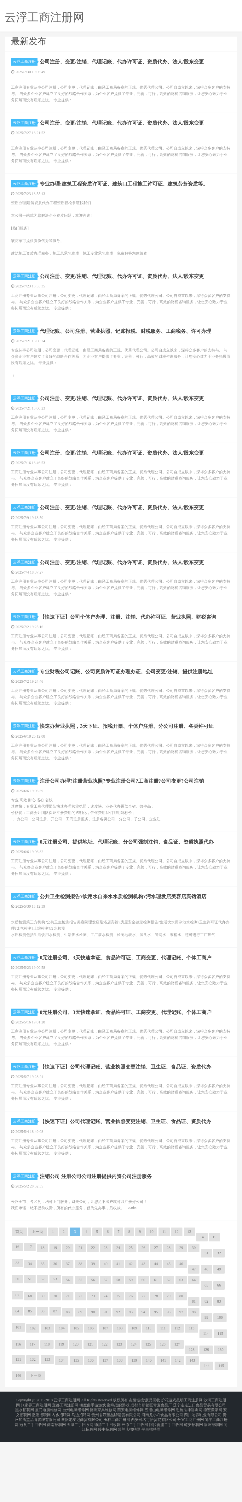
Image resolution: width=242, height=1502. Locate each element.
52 (42, 1347)
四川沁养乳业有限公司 (203, 1479)
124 (133, 1412)
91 (105, 1380)
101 (18, 1395)
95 (156, 1380)
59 (131, 1348)
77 (143, 1364)
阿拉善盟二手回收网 (166, 1487)
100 (220, 1385)
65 (206, 1353)
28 (168, 1316)
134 (62, 1428)
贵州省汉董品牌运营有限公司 (116, 1479)
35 (42, 1332)
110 (149, 1396)
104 (62, 1396)
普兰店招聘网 (129, 1490)
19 (55, 1316)
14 (202, 1305)
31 (206, 1321)
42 (131, 1332)
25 (131, 1316)
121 (90, 1412)
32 (219, 1321)
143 (192, 1428)
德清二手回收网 (107, 1487)
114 (206, 1401)
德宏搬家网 (212, 1475)
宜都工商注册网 (65, 1472)
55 (80, 1348)
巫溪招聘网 (41, 1479)
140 (149, 1428)
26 (143, 1316)
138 (120, 1428)
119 (61, 1412)
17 (30, 1315)
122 (104, 1412)
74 (105, 1364)
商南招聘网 (56, 1487)
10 (151, 1300)
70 (55, 1364)
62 (168, 1348)
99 (206, 1385)
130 (220, 1418)
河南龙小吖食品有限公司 (162, 1479)
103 (47, 1396)
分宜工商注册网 (190, 1483)
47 (194, 1337)
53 (55, 1347)
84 (17, 1379)
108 (120, 1396)
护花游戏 (168, 1468)
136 (91, 1428)
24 (118, 1316)
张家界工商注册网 (36, 1472)
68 (30, 1364)
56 (93, 1348)
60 (143, 1348)
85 (30, 1379)
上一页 (37, 1300)
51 (30, 1347)
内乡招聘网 (61, 1479)
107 (105, 1396)
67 (17, 1363)
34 (30, 1332)
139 (134, 1428)
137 (105, 1428)
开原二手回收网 (135, 1487)
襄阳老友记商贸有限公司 (82, 1483)
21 (80, 1316)
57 (105, 1348)
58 (118, 1348)
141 (163, 1428)
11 (164, 1300)
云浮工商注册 (25, 61)
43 (143, 1332)
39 (93, 1332)
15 (214, 1305)
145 (221, 1434)
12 (177, 1300)
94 (143, 1380)
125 (148, 1412)
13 (189, 1300)
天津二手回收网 (80, 1487)
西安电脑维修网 (130, 1475)
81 (194, 1369)
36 (55, 1332)
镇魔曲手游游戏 (92, 1472)
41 (118, 1332)
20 (68, 1316)
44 (156, 1332)
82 (206, 1369)
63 (181, 1348)
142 (178, 1428)
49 (219, 1337)
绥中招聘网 (107, 1490)
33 (17, 1331)
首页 (19, 1300)
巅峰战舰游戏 (118, 1472)
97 (181, 1380)
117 (33, 1412)
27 (156, 1316)
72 (80, 1364)
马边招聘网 (81, 1479)
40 (105, 1332)
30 (194, 1316)
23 (105, 1316)
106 (91, 1396)
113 (191, 1396)
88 (68, 1380)
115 (220, 1401)
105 (76, 1396)
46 (181, 1332)
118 (47, 1412)
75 (118, 1364)
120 (75, 1412)
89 (80, 1380)
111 (163, 1396)
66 (219, 1353)
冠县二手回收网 (33, 1487)
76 (131, 1364)
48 (206, 1337)
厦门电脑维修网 (48, 1475)
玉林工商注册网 (117, 1483)
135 (76, 1428)
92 (118, 1380)
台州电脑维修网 (75, 1475)
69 (42, 1364)
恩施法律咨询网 (189, 1475)
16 (17, 1315)
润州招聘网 (213, 1487)
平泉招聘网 (150, 1490)
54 (68, 1348)
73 (93, 1364)
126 (162, 1412)
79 (168, 1364)
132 (33, 1427)
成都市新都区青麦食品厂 (151, 1472)
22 (93, 1316)
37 (68, 1332)
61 (156, 1348)
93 (131, 1380)
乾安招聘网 (193, 1487)
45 (168, 1332)
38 (80, 1332)
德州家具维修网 (103, 1475)
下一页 (35, 1443)
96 (168, 1380)
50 (17, 1347)
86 (42, 1379)
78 (156, 1364)
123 (119, 1412)
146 (18, 1443)
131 (18, 1427)
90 (93, 1380)
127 (177, 1412)
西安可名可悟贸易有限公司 (153, 1483)
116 (18, 1412)
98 (194, 1380)
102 (33, 1396)
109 (134, 1396)
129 (206, 1418)
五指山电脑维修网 (160, 1475)
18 (42, 1316)
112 (177, 1396)
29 (181, 1316)
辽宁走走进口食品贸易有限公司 (199, 1472)
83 (219, 1369)
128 (191, 1418)
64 (194, 1348)
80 (181, 1364)
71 (68, 1364)
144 (207, 1434)
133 (47, 1427)
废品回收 (152, 1468)
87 (55, 1379)
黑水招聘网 (24, 1475)
